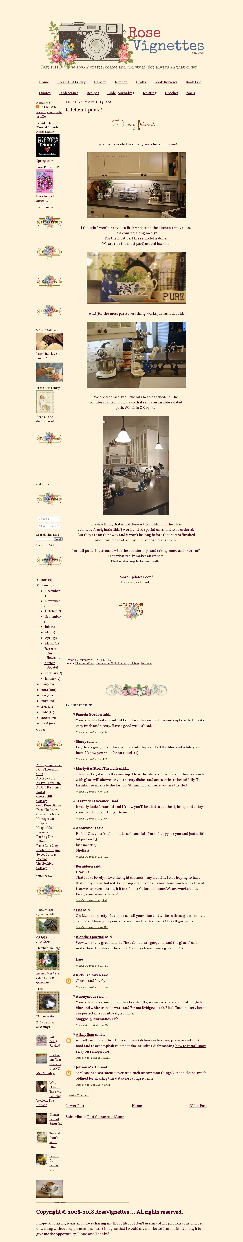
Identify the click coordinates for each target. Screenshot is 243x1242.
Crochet (171, 93)
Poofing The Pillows (44, 839)
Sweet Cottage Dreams (46, 856)
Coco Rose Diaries (49, 805)
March (50, 643)
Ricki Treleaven (88, 975)
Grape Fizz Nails (47, 814)
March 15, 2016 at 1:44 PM (92, 732)
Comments (47, 526)
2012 (45, 701)
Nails (190, 93)
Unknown (47, 107)
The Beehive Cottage (44, 865)
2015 (44, 684)
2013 (44, 695)
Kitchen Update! (51, 665)
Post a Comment (79, 1095)
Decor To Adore (47, 810)
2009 (45, 718)
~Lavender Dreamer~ (93, 801)
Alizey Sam (85, 1035)
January (50, 679)
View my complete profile (49, 114)
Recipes (93, 93)
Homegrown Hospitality (45, 821)
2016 (45, 585)
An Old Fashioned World (48, 789)
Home (44, 82)
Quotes (45, 93)
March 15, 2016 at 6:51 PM (91, 901)
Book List (193, 82)
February (52, 673)
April (49, 638)
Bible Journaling (121, 93)
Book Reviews (166, 82)
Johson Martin (88, 1067)
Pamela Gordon (89, 714)
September (53, 617)
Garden (100, 82)
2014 (45, 690)
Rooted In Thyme (48, 850)
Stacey (81, 741)
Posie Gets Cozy (47, 846)
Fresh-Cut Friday (71, 82)
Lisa (79, 910)
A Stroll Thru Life (48, 783)
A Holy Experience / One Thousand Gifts (49, 770)
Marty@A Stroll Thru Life (97, 768)
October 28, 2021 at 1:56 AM (93, 1085)
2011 (44, 706)
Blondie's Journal (90, 937)
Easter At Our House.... (52, 653)
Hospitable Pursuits (44, 830)
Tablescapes (68, 93)
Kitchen (121, 82)
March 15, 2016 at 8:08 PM (92, 928)
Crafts (141, 82)
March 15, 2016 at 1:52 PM (91, 759)
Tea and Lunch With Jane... (54, 1140)
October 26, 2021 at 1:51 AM (93, 1058)
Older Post (198, 1106)
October (51, 611)
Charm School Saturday (55, 1119)
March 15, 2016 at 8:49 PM (92, 966)
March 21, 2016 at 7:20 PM (92, 987)
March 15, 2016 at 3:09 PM (92, 792)
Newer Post (75, 1106)
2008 (45, 723)
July (48, 627)
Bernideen (85, 866)
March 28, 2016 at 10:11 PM (92, 1025)
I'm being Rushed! (55, 1041)
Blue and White (84, 663)
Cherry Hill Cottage (44, 798)
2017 (44, 580)
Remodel (146, 663)
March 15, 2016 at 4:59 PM (92, 857)
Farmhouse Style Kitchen (111, 663)
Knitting (150, 93)
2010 (45, 712)
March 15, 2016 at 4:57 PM (92, 819)
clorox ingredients (138, 1078)
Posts (44, 519)
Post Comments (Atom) (106, 1117)
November (52, 601)
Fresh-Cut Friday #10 (54, 1163)
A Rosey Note (45, 778)
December (52, 591)
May (48, 632)
